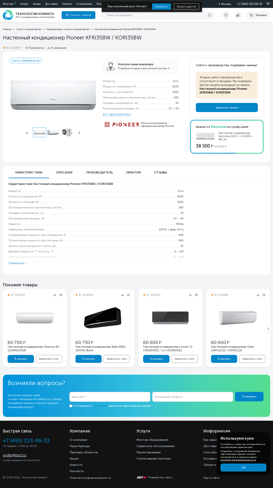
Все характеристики (116, 114)
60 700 (17, 342)
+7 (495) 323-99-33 (249, 4)
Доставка (51, 3)
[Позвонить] (266, 4)
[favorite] (228, 15)
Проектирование (148, 452)
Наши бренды (80, 446)
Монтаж (8, 3)
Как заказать (212, 440)
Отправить (249, 396)
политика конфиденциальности (238, 460)
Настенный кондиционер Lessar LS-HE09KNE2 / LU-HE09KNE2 (168, 348)
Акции (37, 3)
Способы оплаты (215, 452)
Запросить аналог (227, 107)
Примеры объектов (84, 452)
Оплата (67, 3)
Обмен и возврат (215, 465)
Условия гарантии (216, 458)
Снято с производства (26, 60)
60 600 (152, 342)
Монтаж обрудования (152, 440)
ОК (244, 467)
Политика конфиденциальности (90, 477)
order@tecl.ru (14, 455)
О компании (84, 3)
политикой (100, 405)
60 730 (84, 342)
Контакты (77, 471)
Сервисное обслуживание (155, 446)
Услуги (24, 3)
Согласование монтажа (153, 458)
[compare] (238, 15)
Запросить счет (49, 358)
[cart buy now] (258, 15)
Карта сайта (211, 477)
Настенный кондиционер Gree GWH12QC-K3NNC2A (232, 348)
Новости (76, 465)
